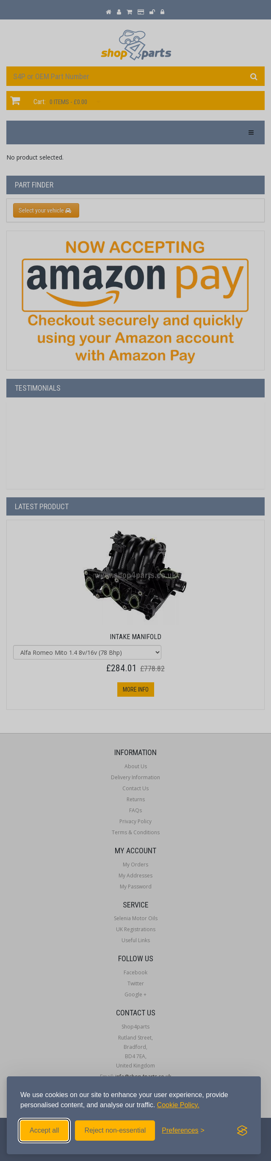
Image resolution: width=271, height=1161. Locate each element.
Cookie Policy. (178, 1105)
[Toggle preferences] (183, 1130)
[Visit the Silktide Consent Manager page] (242, 1130)
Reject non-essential (115, 1130)
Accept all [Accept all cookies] (44, 1130)
